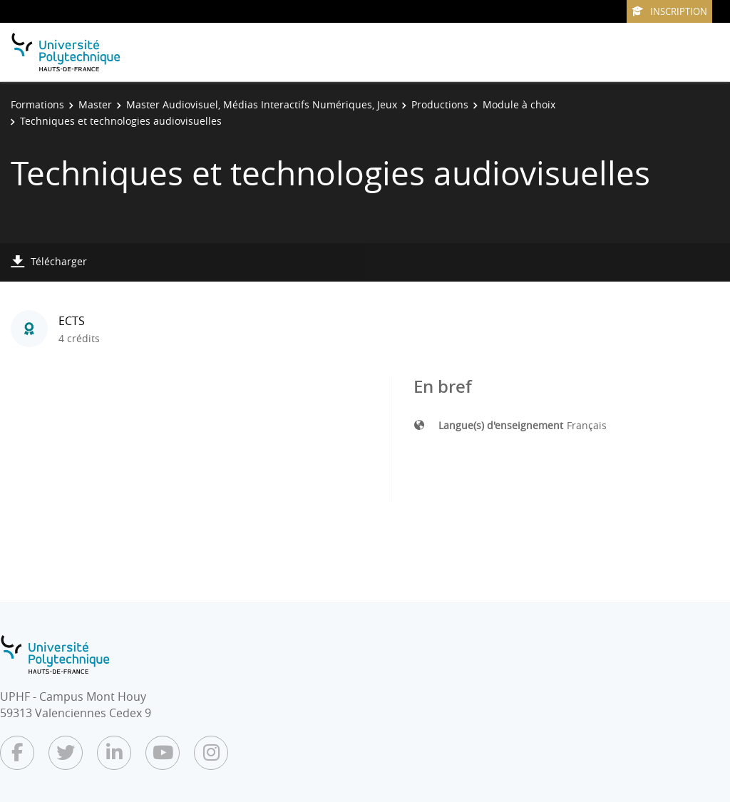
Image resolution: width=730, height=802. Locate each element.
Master (95, 104)
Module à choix (519, 104)
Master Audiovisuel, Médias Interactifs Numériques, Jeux (261, 104)
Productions (439, 104)
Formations (37, 104)
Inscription (669, 11)
